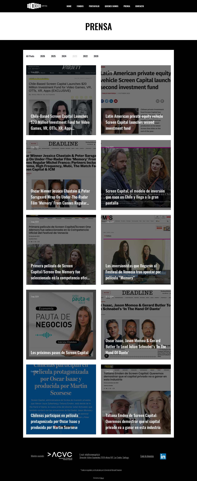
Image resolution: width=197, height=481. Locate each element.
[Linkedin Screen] (163, 456)
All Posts (30, 56)
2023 (74, 56)
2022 (85, 56)
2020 (96, 56)
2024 (64, 56)
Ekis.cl (102, 478)
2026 (42, 56)
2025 (53, 56)
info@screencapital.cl (92, 454)
